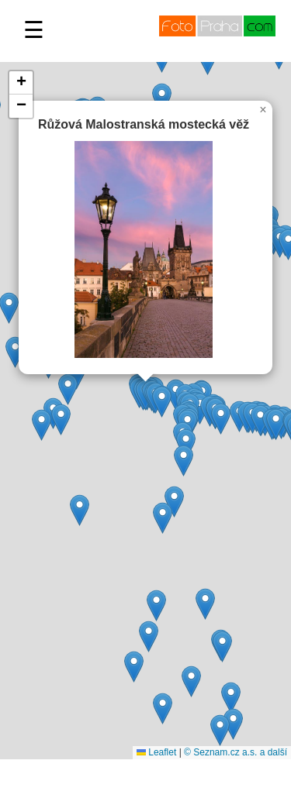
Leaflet (156, 752)
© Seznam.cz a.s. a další (235, 752)
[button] (41, 425)
